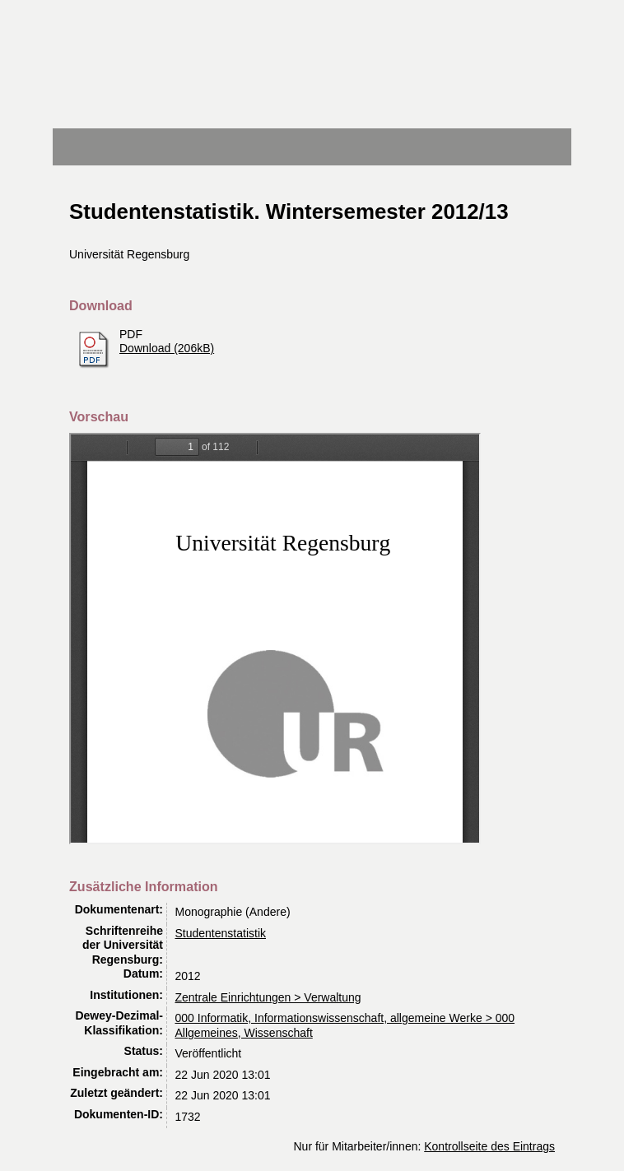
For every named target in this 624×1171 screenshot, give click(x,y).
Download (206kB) (166, 348)
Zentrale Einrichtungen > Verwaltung (268, 997)
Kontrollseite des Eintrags (489, 1146)
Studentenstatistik (221, 933)
